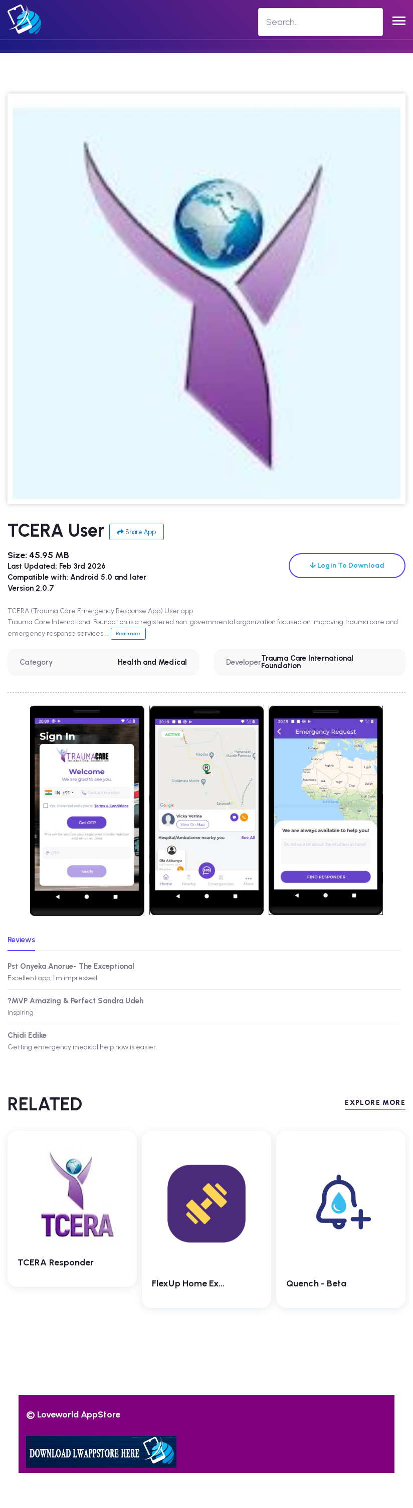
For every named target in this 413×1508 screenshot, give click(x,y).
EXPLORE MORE (375, 1102)
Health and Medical (152, 662)
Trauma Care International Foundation (307, 662)
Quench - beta (316, 1283)
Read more (128, 633)
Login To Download (347, 565)
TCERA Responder (56, 1262)
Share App (136, 532)
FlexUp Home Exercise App (207, 1283)
